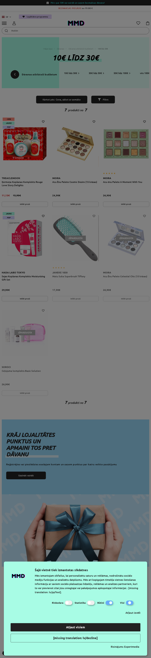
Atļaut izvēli (132, 612)
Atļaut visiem (75, 627)
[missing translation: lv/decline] (75, 638)
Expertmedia (131, 646)
